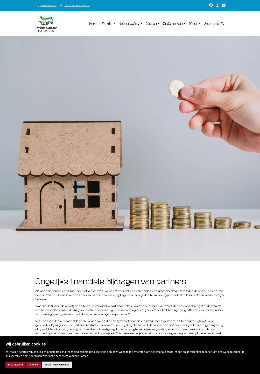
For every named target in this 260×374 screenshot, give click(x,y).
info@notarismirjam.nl (77, 5)
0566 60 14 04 (48, 5)
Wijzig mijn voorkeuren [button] (57, 364)
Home (93, 23)
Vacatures (211, 23)
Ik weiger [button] (34, 364)
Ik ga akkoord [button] (15, 364)
